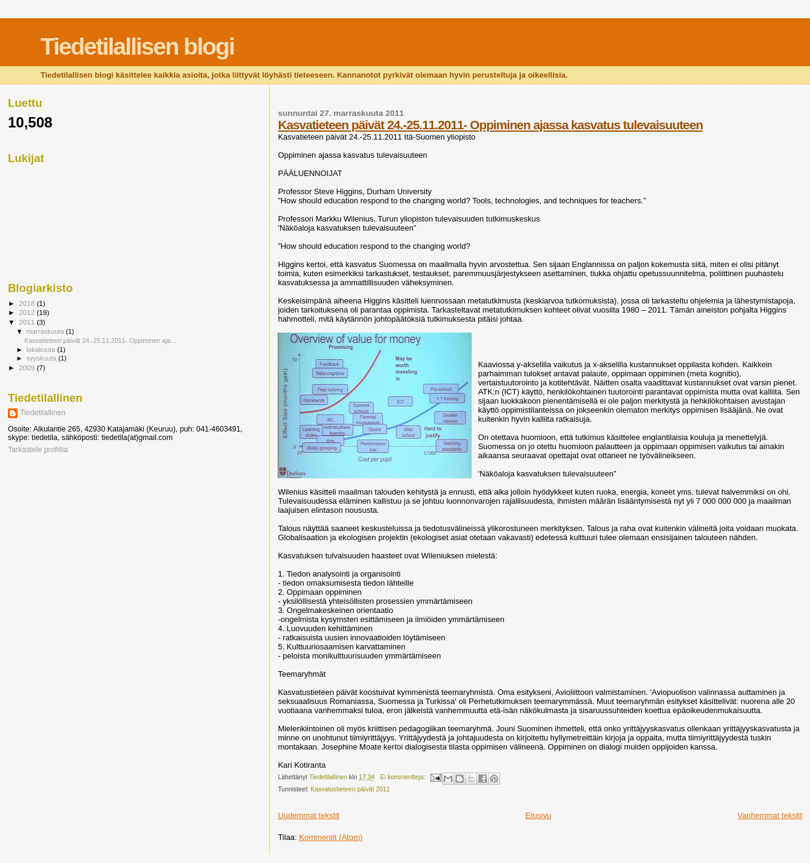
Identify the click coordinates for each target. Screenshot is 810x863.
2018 (27, 303)
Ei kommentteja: (403, 777)
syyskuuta (43, 358)
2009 (27, 367)
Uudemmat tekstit (308, 815)
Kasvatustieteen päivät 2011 (350, 789)
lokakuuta (42, 349)
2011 (27, 322)
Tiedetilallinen (42, 412)
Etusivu (539, 815)
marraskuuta (46, 331)
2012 (27, 312)
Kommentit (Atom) (331, 837)
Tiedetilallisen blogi (137, 46)
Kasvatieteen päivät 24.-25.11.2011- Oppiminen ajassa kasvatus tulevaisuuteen (490, 125)
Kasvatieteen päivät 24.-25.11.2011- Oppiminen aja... (100, 340)
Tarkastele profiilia (38, 449)
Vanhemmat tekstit (769, 815)
